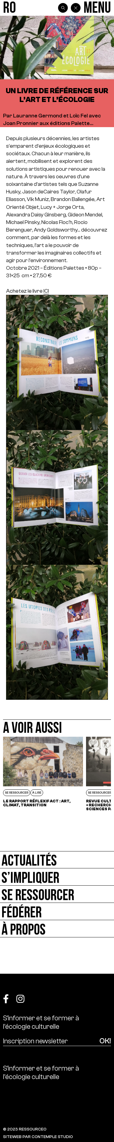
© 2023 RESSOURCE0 (25, 1129)
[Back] (76, 8)
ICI (46, 291)
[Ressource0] (9, 8)
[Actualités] (57, 859)
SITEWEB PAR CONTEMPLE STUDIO (38, 1136)
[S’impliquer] (57, 877)
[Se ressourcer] (57, 894)
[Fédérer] (57, 911)
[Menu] (97, 8)
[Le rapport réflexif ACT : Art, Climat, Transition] (43, 776)
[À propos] (57, 928)
